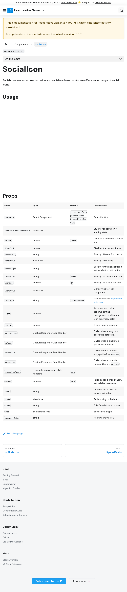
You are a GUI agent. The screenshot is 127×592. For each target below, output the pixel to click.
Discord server (103, 2)
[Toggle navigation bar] (4, 10)
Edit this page (13, 433)
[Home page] (6, 44)
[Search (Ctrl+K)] (121, 10)
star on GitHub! (69, 2)
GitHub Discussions (13, 541)
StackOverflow (10, 559)
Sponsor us (81, 581)
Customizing (9, 484)
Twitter (6, 537)
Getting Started (11, 475)
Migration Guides (11, 488)
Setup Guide (9, 506)
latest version (65, 34)
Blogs (5, 479)
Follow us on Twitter (49, 581)
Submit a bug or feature (15, 515)
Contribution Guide (12, 510)
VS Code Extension (12, 564)
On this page (12, 59)
